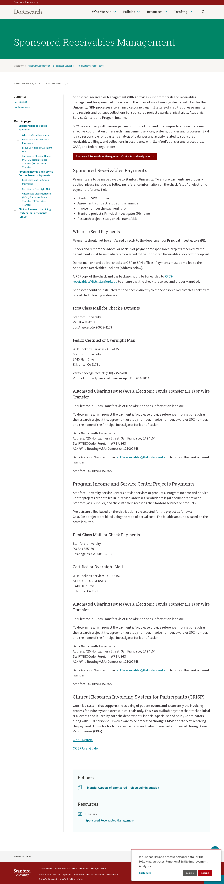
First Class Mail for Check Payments (35, 141)
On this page (22, 121)
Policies (129, 12)
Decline (190, 872)
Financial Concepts (64, 65)
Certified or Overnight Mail (36, 189)
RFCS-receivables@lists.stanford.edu (142, 457)
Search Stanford (62, 868)
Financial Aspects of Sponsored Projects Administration (122, 787)
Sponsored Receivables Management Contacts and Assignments (115, 156)
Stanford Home (45, 868)
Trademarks (78, 874)
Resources (154, 12)
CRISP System (83, 740)
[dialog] (176, 865)
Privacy (56, 874)
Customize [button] (145, 872)
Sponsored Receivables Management (109, 820)
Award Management (39, 65)
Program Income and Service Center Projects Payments (36, 173)
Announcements (23, 856)
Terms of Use (44, 874)
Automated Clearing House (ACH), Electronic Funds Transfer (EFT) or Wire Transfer (36, 161)
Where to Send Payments (35, 135)
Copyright (66, 874)
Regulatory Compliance (91, 65)
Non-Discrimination (95, 874)
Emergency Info (98, 868)
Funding (180, 12)
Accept (205, 872)
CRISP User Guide (85, 748)
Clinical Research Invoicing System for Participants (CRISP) (35, 212)
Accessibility (112, 874)
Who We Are (101, 12)
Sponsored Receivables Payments (33, 127)
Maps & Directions (80, 868)
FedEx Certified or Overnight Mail (37, 149)
